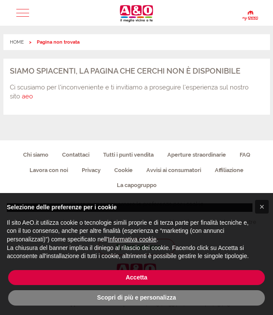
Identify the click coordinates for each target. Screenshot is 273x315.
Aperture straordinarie (196, 155)
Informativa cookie (132, 239)
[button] (22, 13)
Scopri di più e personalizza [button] (136, 297)
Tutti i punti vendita (128, 155)
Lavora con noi (49, 170)
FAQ (245, 155)
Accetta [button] (137, 277)
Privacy (91, 170)
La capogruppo (137, 185)
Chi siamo (35, 155)
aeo (27, 96)
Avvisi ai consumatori (173, 170)
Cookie (123, 170)
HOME (17, 42)
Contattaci (75, 155)
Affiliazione (229, 170)
